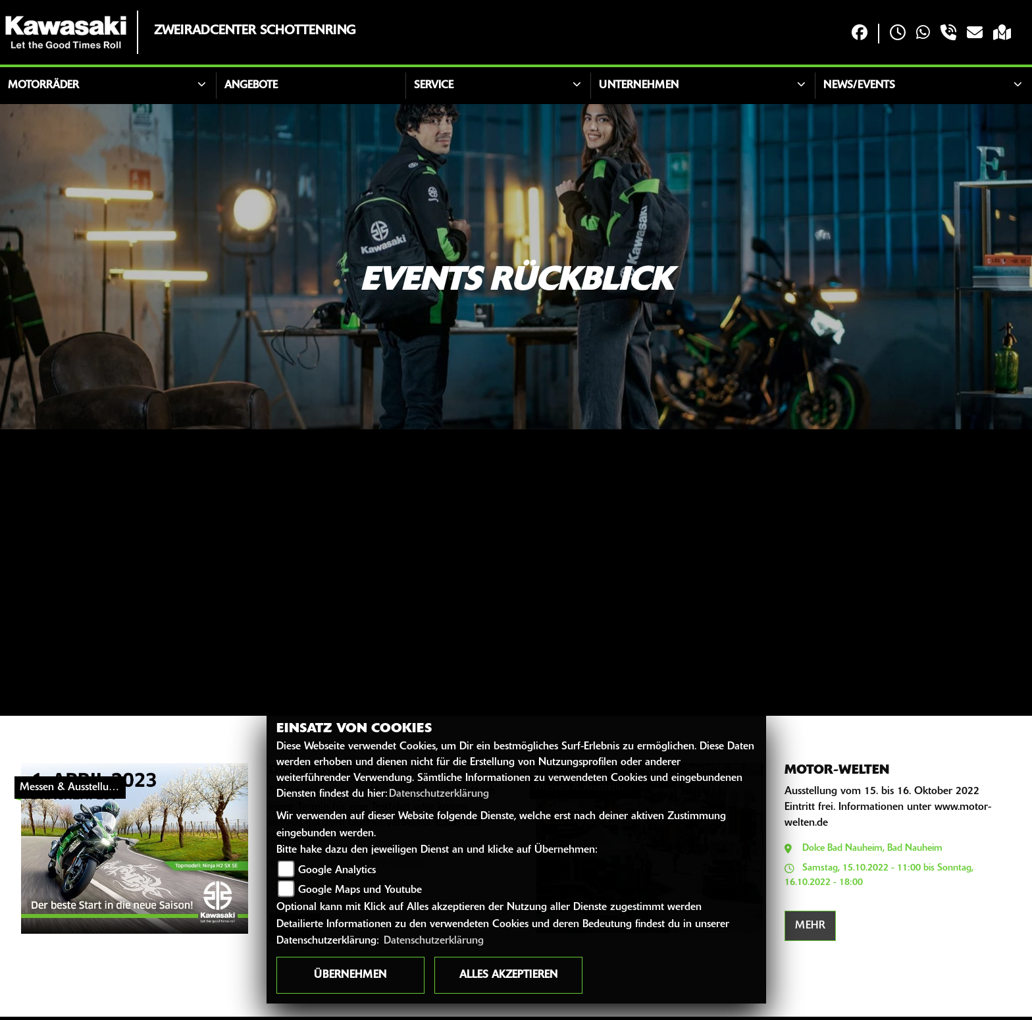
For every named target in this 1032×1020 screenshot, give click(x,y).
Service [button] (433, 85)
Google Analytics (337, 870)
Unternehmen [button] (639, 85)
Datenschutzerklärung (439, 794)
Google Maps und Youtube (360, 890)
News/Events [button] (859, 85)
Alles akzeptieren (508, 975)
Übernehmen (350, 975)
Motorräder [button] (43, 85)
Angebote (251, 85)
